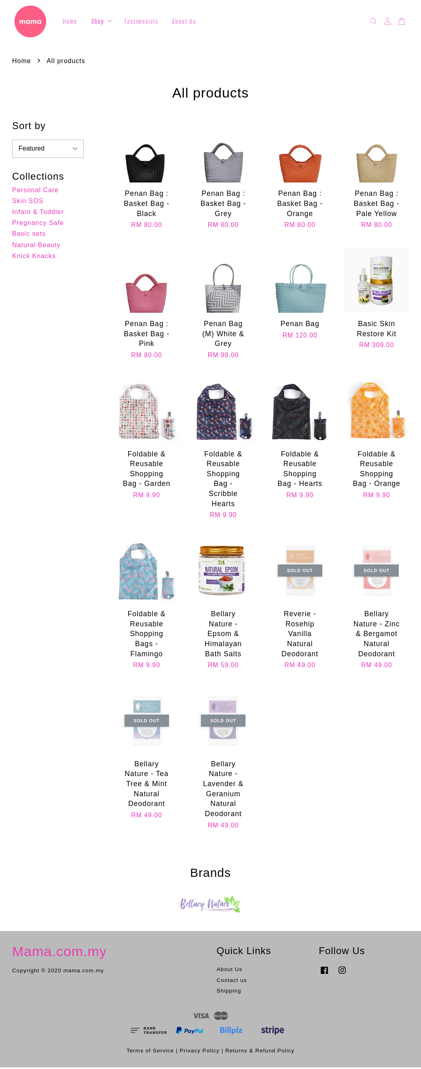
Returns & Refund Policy (259, 1052)
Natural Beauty (36, 246)
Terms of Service (150, 1052)
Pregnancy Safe (38, 224)
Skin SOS (27, 202)
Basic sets (29, 234)
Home (70, 22)
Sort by (29, 126)
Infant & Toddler (38, 213)
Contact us (232, 981)
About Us (184, 22)
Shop (101, 22)
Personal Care (35, 191)
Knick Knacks (34, 257)
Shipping (229, 992)
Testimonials (141, 22)
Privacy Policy (200, 1052)
